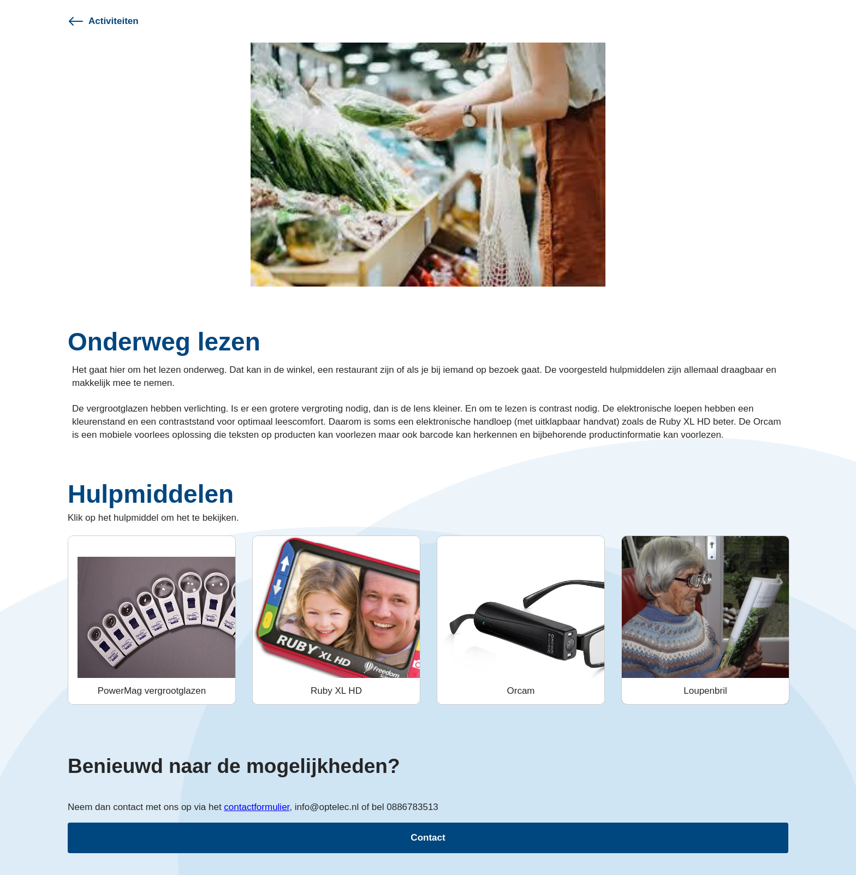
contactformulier (256, 807)
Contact (428, 837)
